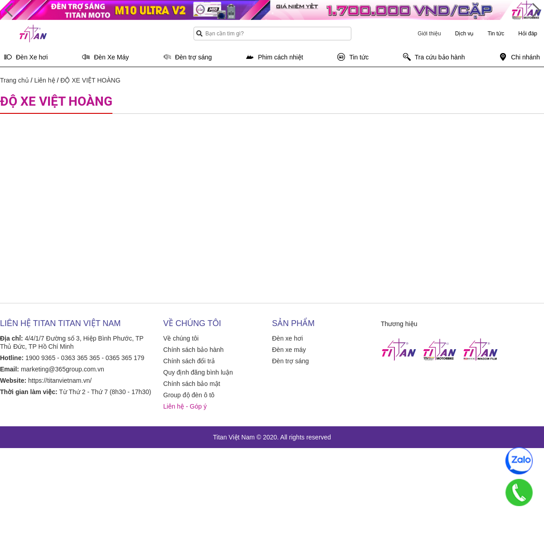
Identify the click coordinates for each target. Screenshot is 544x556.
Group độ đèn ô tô (188, 395)
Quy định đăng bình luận (198, 372)
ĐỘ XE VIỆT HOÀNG (90, 80)
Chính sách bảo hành (193, 349)
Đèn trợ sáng (290, 361)
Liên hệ (44, 80)
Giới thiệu (429, 33)
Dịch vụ (464, 33)
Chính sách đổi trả (189, 361)
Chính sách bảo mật (191, 383)
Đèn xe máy (289, 349)
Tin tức (495, 33)
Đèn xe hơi (287, 338)
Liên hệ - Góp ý (185, 406)
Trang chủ (14, 80)
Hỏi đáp (527, 33)
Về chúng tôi (181, 338)
